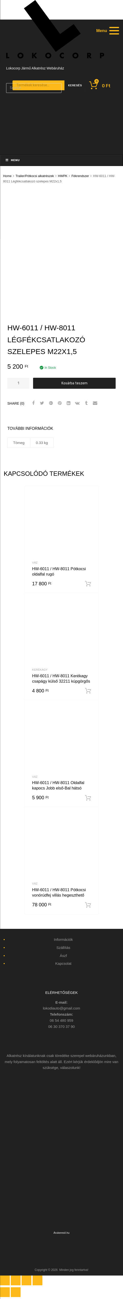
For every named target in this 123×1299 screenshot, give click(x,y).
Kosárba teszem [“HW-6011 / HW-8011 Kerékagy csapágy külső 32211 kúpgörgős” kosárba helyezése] (88, 691)
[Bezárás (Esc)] (5, 1280)
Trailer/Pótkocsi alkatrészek (34, 176)
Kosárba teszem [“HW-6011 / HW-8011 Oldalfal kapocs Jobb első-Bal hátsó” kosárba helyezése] (88, 798)
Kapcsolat (63, 963)
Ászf (63, 956)
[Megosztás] (16, 1280)
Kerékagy (40, 669)
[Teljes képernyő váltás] (26, 1280)
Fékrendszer (80, 176)
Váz (34, 562)
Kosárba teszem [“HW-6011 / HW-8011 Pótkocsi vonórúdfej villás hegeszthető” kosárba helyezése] (88, 905)
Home (7, 176)
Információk (63, 939)
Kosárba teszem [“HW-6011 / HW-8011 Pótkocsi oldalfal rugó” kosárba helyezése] (88, 584)
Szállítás (63, 947)
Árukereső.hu (61, 1232)
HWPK (63, 176)
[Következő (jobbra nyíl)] (16, 1292)
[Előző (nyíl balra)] (5, 1292)
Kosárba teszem (74, 383)
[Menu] (107, 30)
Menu (12, 160)
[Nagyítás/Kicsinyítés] (37, 1280)
